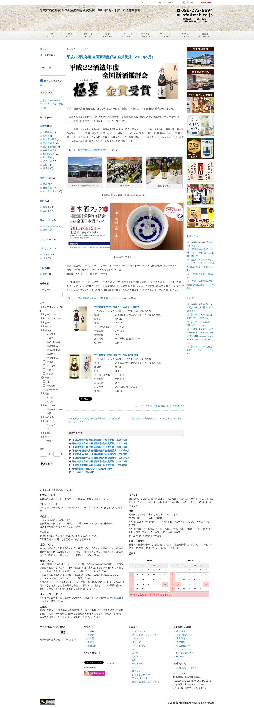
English (180, 656)
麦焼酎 (46, 210)
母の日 (90, 642)
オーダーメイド (51, 191)
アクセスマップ (184, 649)
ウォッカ (47, 254)
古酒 (45, 164)
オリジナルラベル (52, 318)
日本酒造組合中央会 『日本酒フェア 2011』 (101, 298)
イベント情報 (138, 645)
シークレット (49, 314)
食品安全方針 (183, 645)
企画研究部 (178, 406)
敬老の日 (91, 645)
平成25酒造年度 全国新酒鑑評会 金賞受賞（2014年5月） (100, 461)
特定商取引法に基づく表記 (145, 681)
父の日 (90, 638)
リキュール (45, 220)
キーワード (45, 289)
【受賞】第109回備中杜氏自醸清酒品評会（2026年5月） (200, 284)
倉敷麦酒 (47, 187)
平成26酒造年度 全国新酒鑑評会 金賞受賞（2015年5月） (100, 465)
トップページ (138, 631)
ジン (45, 258)
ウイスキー (45, 239)
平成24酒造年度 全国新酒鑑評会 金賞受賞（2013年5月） (100, 443)
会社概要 (180, 631)
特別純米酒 (48, 154)
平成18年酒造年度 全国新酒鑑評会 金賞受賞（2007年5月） (102, 454)
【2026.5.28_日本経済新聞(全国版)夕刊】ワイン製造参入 (200, 307)
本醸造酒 (47, 150)
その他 (43, 267)
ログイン (44, 49)
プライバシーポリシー (143, 678)
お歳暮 (46, 322)
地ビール (44, 178)
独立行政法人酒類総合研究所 (92, 149)
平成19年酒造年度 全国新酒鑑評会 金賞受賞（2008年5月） (102, 450)
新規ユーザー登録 (52, 100)
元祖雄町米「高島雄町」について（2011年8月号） (156, 418)
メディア (191, 298)
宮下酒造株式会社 (185, 702)
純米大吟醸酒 (49, 139)
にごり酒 (47, 161)
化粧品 (46, 433)
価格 (42, 449)
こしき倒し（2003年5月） (85, 472)
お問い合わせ (187, 2)
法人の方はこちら (185, 652)
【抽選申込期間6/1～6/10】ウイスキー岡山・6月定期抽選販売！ (200, 252)
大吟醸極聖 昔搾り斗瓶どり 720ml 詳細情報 (116, 355)
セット (43, 117)
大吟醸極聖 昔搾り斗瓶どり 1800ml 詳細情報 (117, 307)
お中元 (90, 635)
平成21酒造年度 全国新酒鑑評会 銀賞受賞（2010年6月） (100, 440)
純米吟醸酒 (48, 143)
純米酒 (46, 157)
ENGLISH (206, 2)
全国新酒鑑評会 (161, 406)
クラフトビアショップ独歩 (145, 635)
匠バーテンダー (51, 226)
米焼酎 (46, 207)
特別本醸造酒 (49, 146)
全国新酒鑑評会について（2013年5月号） (93, 468)
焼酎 (42, 201)
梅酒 (45, 230)
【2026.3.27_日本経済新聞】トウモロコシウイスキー (200, 350)
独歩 (45, 184)
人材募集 (180, 642)
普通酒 (46, 168)
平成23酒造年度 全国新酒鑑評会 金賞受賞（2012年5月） (100, 447)
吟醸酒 (46, 135)
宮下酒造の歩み (184, 635)
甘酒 (45, 274)
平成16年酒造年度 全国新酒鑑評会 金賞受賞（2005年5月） (102, 458)
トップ (70, 49)
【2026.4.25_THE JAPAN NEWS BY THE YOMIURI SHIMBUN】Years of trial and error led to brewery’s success (200, 336)
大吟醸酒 (47, 132)
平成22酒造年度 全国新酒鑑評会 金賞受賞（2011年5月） (111, 57)
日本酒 (43, 126)
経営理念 (180, 638)
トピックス (81, 49)
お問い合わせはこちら (187, 668)
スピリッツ (45, 248)
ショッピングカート (142, 674)
